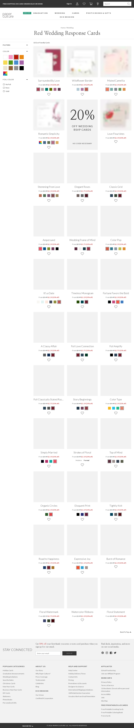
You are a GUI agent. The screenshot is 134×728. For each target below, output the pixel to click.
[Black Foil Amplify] (112, 355)
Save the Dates (8, 680)
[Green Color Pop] (120, 249)
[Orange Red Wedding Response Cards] (22, 57)
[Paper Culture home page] (8, 15)
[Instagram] (106, 652)
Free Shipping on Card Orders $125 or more (23, 4)
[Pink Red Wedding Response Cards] (11, 57)
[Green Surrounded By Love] (51, 89)
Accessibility (106, 694)
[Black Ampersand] (57, 249)
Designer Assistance (76, 687)
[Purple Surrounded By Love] (59, 89)
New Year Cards (9, 687)
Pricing (71, 680)
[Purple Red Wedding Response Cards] (22, 62)
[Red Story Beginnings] (86, 408)
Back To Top (125, 632)
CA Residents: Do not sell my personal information (115, 689)
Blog (37, 687)
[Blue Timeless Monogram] (82, 302)
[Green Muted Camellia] (120, 89)
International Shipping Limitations (80, 690)
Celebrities (40, 683)
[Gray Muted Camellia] (116, 89)
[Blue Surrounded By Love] (47, 89)
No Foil (7, 84)
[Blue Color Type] (114, 408)
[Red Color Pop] (107, 249)
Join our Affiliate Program (110, 674)
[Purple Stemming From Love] (49, 195)
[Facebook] (111, 652)
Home (63, 28)
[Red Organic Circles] (51, 514)
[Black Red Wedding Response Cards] (22, 68)
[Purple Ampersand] (53, 249)
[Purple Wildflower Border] (82, 89)
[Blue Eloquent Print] (82, 514)
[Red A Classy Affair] (53, 355)
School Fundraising (108, 670)
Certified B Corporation (44, 698)
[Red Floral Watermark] (53, 621)
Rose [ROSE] (6, 88)
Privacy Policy (106, 682)
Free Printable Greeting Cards (112, 709)
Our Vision (40, 695)
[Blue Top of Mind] (118, 461)
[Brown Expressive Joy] (86, 567)
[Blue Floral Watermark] (45, 621)
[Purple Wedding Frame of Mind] (76, 249)
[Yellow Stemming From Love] (57, 195)
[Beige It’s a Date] (38, 302)
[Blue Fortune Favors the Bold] (122, 302)
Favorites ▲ (28, 726)
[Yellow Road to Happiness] (53, 567)
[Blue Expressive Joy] (82, 567)
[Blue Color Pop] (111, 249)
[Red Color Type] (122, 408)
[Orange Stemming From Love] (40, 195)
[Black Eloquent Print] (78, 514)
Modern (79, 460)
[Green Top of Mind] (122, 461)
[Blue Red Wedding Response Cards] (16, 62)
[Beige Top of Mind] (114, 461)
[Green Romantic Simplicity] (49, 142)
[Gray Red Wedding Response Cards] (16, 68)
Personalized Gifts (10, 703)
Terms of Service (107, 685)
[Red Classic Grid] (120, 195)
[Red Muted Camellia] (107, 89)
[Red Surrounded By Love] (38, 89)
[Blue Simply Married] (51, 461)
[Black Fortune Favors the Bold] (110, 302)
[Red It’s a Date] (59, 302)
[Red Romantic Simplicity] (53, 142)
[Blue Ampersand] (44, 249)
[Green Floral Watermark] (49, 621)
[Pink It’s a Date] (47, 302)
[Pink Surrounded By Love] (55, 89)
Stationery (6, 696)
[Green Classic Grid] (116, 195)
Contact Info (72, 677)
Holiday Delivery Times (77, 674)
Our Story (39, 670)
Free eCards (106, 716)
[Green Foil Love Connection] (86, 355)
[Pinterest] (102, 652)
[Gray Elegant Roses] (82, 195)
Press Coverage (41, 677)
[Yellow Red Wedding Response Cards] (5, 62)
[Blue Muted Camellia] (111, 89)
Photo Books (7, 700)
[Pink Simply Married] (47, 461)
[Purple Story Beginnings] (82, 408)
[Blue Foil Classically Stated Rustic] (45, 408)
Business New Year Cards (12, 690)
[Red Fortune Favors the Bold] (118, 302)
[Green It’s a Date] (55, 302)
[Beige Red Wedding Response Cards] (5, 68)
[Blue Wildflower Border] (78, 89)
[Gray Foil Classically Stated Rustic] (49, 408)
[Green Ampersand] (49, 249)
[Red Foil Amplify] (120, 355)
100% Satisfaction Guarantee (79, 693)
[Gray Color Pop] (116, 249)
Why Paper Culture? (43, 674)
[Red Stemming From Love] (53, 195)
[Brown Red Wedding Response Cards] (11, 68)
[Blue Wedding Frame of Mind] (84, 249)
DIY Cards (6, 693)
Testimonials (40, 680)
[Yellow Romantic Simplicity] (57, 142)
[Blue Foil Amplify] (116, 355)
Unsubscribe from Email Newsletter (81, 696)
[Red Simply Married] (55, 461)
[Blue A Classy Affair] (49, 355)
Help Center (72, 670)
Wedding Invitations (10, 677)
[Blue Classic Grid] (112, 195)
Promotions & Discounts (77, 683)
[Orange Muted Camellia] (124, 89)
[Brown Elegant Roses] (78, 195)
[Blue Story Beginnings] (78, 408)
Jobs (103, 697)
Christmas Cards (9, 683)
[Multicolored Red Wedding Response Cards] (5, 73)
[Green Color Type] (118, 408)
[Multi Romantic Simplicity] (40, 142)
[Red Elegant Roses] (86, 195)
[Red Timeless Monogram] (86, 302)
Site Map (104, 701)
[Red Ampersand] (40, 249)
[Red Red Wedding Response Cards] (16, 57)
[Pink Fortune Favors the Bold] (114, 302)
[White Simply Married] (43, 461)
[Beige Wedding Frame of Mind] (80, 249)
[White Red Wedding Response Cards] (5, 57)
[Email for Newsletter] (48, 653)
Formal (86, 460)
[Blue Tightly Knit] (112, 514)
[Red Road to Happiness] (49, 567)
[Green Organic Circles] (47, 514)
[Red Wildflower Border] (86, 89)
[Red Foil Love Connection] (78, 355)
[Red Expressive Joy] (78, 567)
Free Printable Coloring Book (112, 712)
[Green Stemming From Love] (44, 195)
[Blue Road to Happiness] (45, 567)
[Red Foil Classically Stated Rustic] (53, 408)
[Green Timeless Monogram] (78, 302)
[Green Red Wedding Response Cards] (11, 62)
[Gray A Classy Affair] (45, 355)
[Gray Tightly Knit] (116, 514)
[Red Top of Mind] (110, 461)
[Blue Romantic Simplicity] (44, 142)
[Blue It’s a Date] (42, 302)
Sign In (69, 4)
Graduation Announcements (13, 674)
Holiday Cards (8, 670)
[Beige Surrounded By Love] (42, 89)
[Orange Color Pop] (124, 249)
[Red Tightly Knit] (120, 514)
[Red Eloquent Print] (86, 514)
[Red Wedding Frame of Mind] (88, 249)
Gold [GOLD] (6, 91)
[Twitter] (115, 652)
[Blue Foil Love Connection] (82, 355)
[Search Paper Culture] (114, 4)
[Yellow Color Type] (110, 408)
